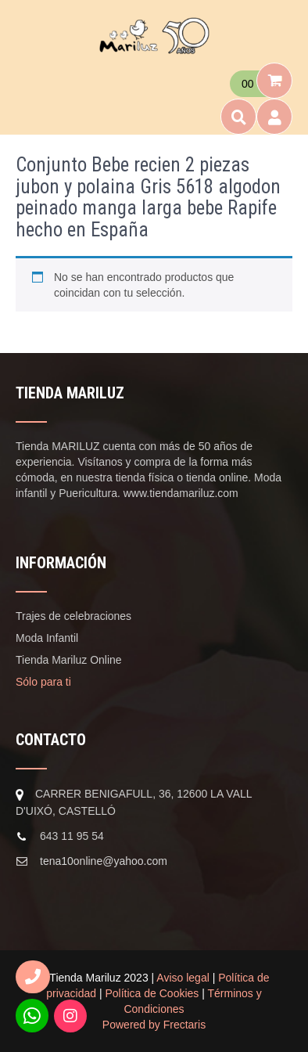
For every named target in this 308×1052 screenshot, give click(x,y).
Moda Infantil (47, 638)
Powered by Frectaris (154, 1024)
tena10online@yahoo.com (103, 861)
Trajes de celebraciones (73, 616)
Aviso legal (182, 977)
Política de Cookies (152, 993)
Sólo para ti (43, 682)
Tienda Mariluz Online (69, 660)
